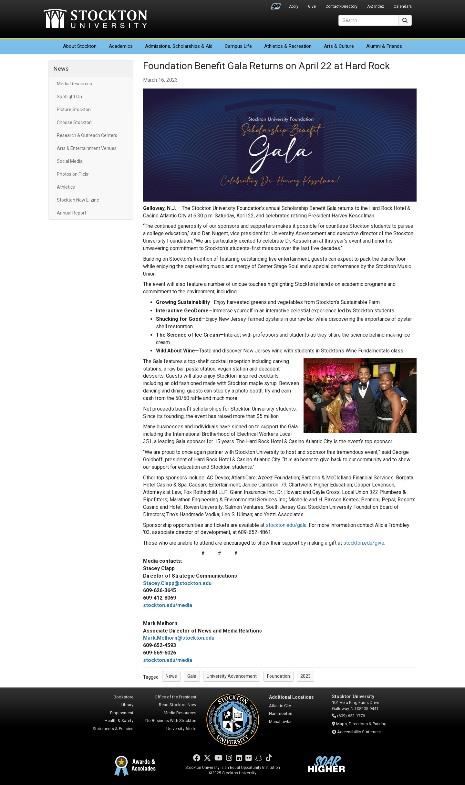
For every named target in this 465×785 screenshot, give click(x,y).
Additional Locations (291, 697)
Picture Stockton (74, 109)
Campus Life (238, 46)
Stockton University (95, 19)
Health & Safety (119, 720)
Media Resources (74, 83)
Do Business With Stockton (170, 720)
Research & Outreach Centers (87, 135)
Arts (339, 46)
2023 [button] (305, 676)
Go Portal (276, 5)
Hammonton (280, 713)
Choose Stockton (74, 122)
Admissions (178, 46)
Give (312, 6)
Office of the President (175, 697)
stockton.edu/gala (286, 525)
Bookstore (123, 697)
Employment (121, 712)
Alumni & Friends (384, 46)
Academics (121, 46)
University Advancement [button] (232, 676)
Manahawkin (281, 721)
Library (127, 704)
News (61, 68)
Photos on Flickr (73, 174)
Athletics (288, 46)
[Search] (368, 20)
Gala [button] (191, 676)
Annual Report (71, 212)
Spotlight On (69, 96)
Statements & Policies (113, 728)
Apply (293, 6)
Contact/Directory (341, 6)
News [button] (171, 676)
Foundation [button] (278, 676)
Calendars (403, 6)
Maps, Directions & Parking (361, 723)
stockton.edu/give (363, 543)
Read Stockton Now (177, 704)
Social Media (70, 161)
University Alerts (181, 728)
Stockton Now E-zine (78, 200)
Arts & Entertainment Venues (87, 148)
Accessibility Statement (359, 731)
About (80, 46)
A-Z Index (375, 6)
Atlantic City (280, 705)
